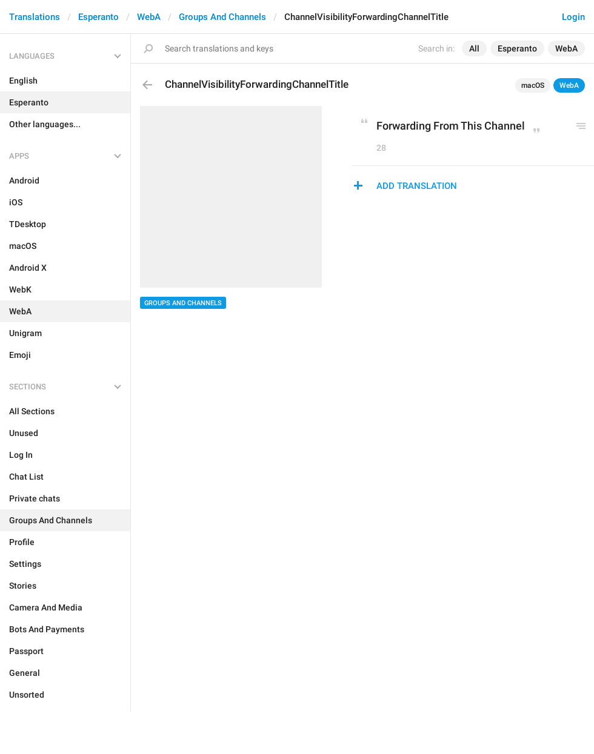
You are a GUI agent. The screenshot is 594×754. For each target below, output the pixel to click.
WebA (149, 17)
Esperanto (98, 17)
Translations (34, 17)
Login (573, 17)
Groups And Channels (222, 17)
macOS (532, 85)
